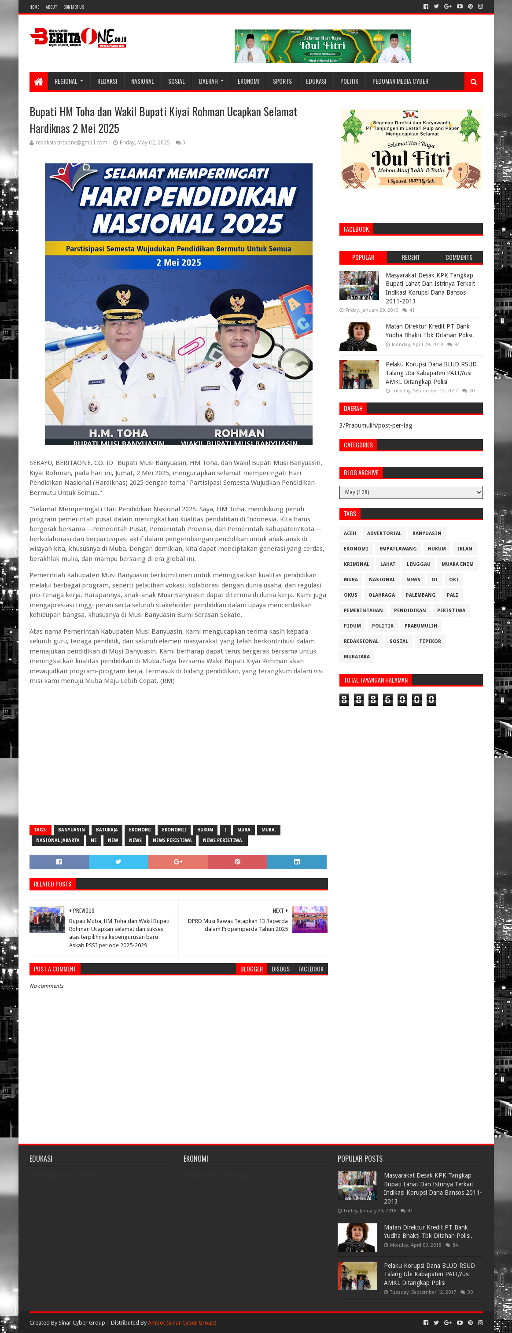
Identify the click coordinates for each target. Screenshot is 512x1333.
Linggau (419, 564)
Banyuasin (71, 829)
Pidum (352, 626)
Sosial (176, 80)
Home (34, 7)
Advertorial (384, 533)
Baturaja (107, 829)
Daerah (208, 80)
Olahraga (381, 595)
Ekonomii (174, 829)
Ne (94, 840)
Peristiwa (451, 610)
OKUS (350, 595)
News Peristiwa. (223, 840)
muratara (357, 657)
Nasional (142, 80)
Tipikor (430, 641)
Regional (66, 80)
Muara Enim (458, 564)
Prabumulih (421, 626)
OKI (454, 580)
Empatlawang (398, 549)
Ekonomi (248, 80)
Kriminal (356, 564)
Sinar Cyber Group (82, 1322)
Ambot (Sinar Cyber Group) (182, 1322)
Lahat (388, 564)
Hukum (205, 829)
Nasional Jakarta (58, 840)
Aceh (350, 533)
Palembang (421, 595)
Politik (349, 80)
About (51, 7)
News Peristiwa (172, 840)
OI (434, 580)
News (135, 840)
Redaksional (361, 641)
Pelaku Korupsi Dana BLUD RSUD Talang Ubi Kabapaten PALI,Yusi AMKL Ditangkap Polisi (431, 373)
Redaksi (107, 80)
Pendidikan (410, 610)
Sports (282, 80)
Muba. (269, 829)
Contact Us (73, 7)
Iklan (464, 549)
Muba (243, 829)
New (113, 840)
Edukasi (316, 80)
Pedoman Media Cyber (400, 80)
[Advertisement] (178, 754)
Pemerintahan (363, 610)
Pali (452, 595)
